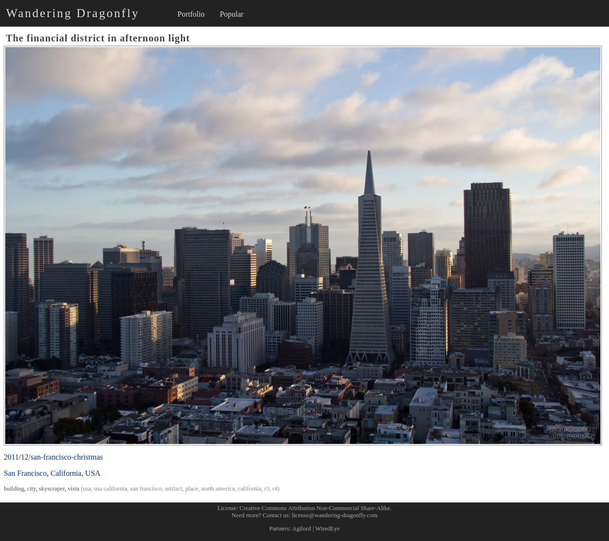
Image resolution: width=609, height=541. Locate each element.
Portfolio (191, 14)
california (249, 488)
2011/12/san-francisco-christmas (53, 457)
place (191, 488)
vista (73, 488)
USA (92, 473)
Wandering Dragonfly (72, 13)
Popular (232, 14)
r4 (275, 488)
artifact (173, 488)
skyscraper (52, 488)
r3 (266, 488)
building (14, 488)
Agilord (301, 528)
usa (87, 488)
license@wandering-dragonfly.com (334, 515)
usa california (110, 488)
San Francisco (25, 473)
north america (218, 488)
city (31, 488)
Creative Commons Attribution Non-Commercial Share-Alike (315, 508)
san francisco (146, 488)
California (65, 473)
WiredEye (327, 528)
